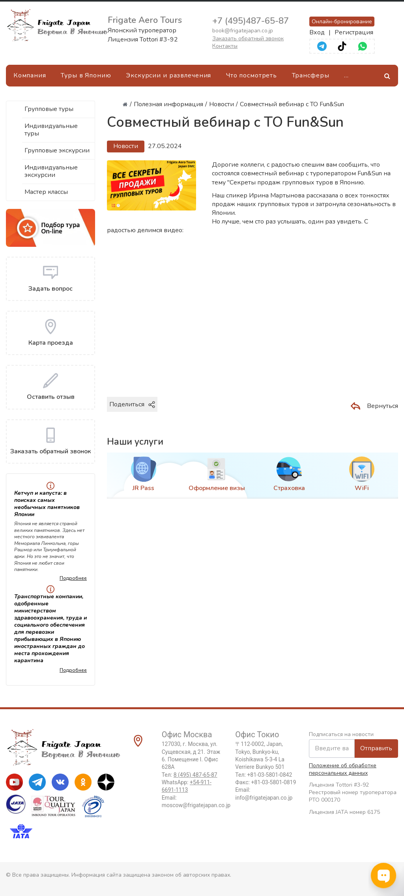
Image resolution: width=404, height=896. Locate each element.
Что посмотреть (251, 75)
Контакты (225, 46)
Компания (29, 75)
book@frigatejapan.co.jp (242, 30)
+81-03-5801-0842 (269, 775)
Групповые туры (48, 109)
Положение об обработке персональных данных (342, 769)
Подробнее (73, 578)
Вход (317, 32)
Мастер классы (46, 192)
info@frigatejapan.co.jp (263, 798)
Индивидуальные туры (51, 130)
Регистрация (354, 32)
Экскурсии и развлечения (168, 75)
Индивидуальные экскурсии (51, 171)
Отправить (376, 748)
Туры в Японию (86, 75)
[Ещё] (346, 75)
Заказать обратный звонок (248, 38)
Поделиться (132, 404)
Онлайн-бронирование (342, 21)
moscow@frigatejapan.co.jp (196, 805)
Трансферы (310, 75)
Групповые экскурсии (57, 150)
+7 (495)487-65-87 (250, 21)
